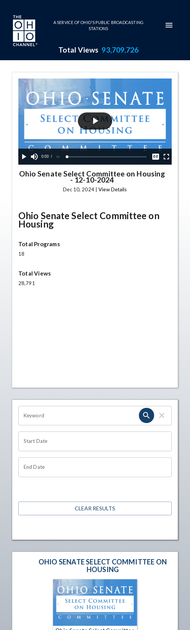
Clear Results (95, 508)
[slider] (107, 156)
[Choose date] (92, 441)
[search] (146, 415)
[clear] (161, 415)
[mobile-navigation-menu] (169, 25)
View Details (112, 189)
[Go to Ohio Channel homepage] (24, 31)
